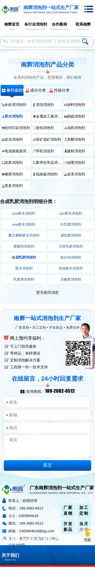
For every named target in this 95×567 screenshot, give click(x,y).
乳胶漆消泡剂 (23, 279)
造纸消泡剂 (45, 128)
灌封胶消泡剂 (70, 235)
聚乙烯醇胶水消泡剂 (23, 235)
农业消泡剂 (14, 139)
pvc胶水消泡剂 (70, 213)
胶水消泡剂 (14, 116)
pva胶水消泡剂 (23, 213)
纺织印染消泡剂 (17, 128)
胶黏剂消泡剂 (23, 246)
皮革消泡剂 (76, 174)
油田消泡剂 (76, 128)
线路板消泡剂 (47, 174)
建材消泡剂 (76, 151)
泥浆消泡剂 (14, 162)
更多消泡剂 (14, 186)
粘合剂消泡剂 (70, 257)
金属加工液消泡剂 (49, 116)
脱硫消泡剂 (76, 116)
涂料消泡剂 (76, 105)
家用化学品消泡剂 (49, 162)
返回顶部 (87, 535)
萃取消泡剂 (45, 151)
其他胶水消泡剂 (71, 268)
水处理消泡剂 (15, 105)
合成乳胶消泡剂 (24, 257)
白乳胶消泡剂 (70, 224)
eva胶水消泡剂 (23, 224)
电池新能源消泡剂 (18, 151)
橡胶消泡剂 (14, 174)
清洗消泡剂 (45, 105)
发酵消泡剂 (76, 139)
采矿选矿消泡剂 (48, 139)
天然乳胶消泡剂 (71, 246)
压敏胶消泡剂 (70, 279)
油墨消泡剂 (76, 162)
